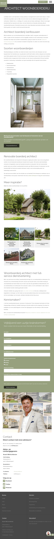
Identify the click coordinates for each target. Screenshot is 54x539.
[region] (48, 533)
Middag (6, 362)
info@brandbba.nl (18, 471)
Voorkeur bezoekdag (8, 367)
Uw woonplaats (7, 338)
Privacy (11, 535)
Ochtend (6, 360)
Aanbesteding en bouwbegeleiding (37, 507)
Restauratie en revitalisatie (35, 510)
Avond (6, 364)
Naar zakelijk (42, 1)
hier (42, 175)
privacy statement (43, 383)
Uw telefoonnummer (8, 351)
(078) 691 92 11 (9, 529)
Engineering (32, 504)
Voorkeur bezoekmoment (9, 358)
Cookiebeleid (5, 535)
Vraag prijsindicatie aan (11, 145)
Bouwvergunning (33, 501)
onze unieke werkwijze (28, 290)
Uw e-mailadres (8, 345)
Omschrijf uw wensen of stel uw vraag (13, 374)
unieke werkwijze (32, 175)
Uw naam (6, 332)
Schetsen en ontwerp (34, 498)
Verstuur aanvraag (10, 387)
